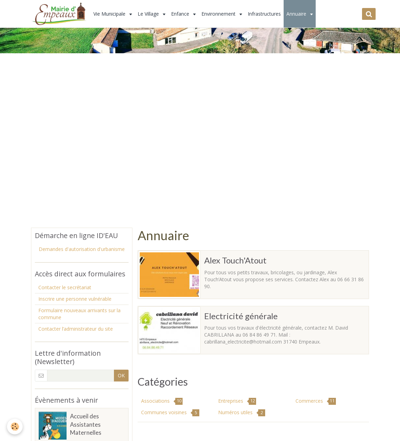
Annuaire (297, 13)
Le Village (149, 13)
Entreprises (237, 401)
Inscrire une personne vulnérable (74, 299)
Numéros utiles (241, 412)
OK (121, 375)
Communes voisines (170, 412)
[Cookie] (15, 426)
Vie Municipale (110, 13)
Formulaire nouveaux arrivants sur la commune (79, 314)
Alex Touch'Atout (235, 260)
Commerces (315, 401)
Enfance (181, 13)
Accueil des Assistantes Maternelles (85, 424)
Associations (162, 401)
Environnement (219, 13)
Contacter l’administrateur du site (75, 328)
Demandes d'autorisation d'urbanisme (82, 249)
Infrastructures (264, 13)
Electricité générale (241, 315)
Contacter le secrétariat (64, 287)
